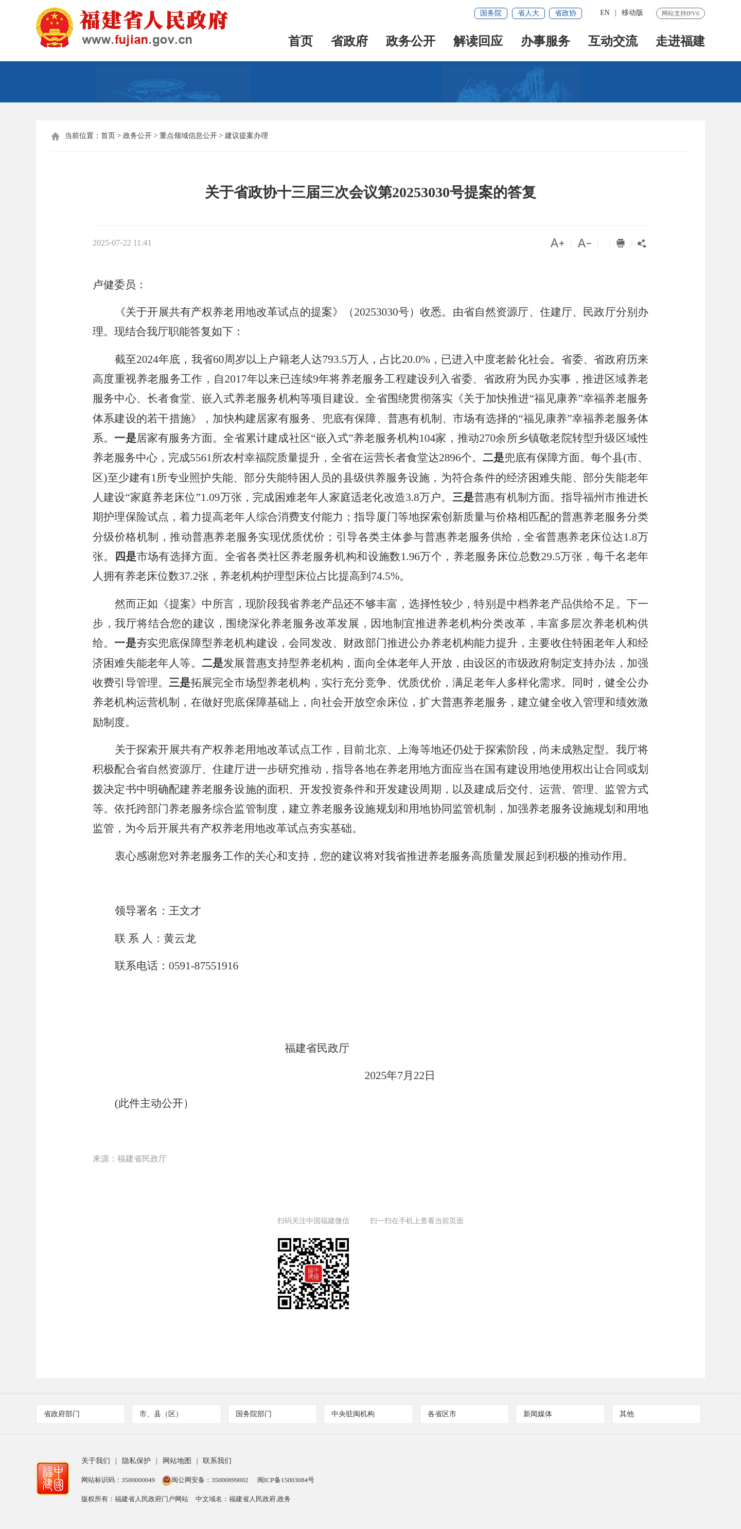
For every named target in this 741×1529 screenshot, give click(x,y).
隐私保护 (136, 1461)
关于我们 (95, 1461)
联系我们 (217, 1461)
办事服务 (545, 42)
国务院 (491, 13)
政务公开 (410, 42)
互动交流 (613, 42)
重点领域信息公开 (188, 136)
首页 (300, 42)
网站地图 (177, 1461)
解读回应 (478, 42)
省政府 (349, 42)
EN (605, 12)
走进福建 (680, 42)
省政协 (565, 13)
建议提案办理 (246, 136)
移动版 (632, 12)
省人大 (528, 13)
